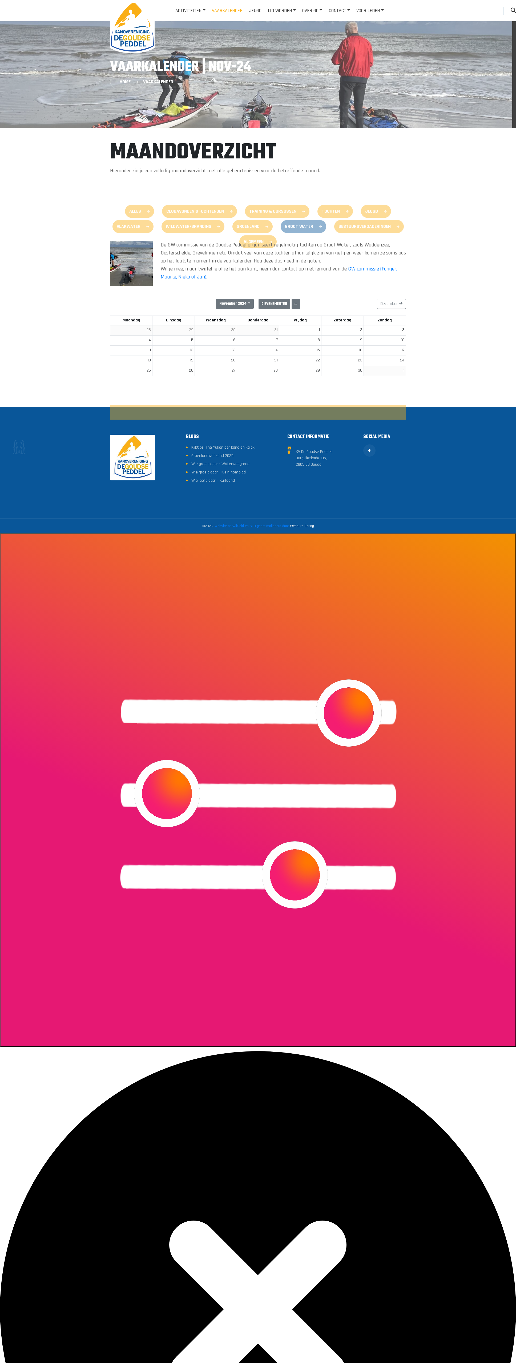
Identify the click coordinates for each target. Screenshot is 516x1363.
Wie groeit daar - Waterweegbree (220, 545)
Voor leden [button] (368, 10)
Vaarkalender (227, 10)
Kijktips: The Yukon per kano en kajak (223, 529)
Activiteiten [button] (188, 10)
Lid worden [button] (280, 10)
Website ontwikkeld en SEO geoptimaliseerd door (264, 607)
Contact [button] (337, 10)
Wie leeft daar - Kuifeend (213, 562)
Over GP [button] (310, 10)
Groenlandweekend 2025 (212, 537)
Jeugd (255, 10)
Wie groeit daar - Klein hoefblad (218, 553)
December (391, 303)
